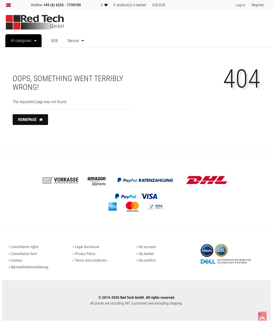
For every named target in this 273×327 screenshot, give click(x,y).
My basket (146, 253)
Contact (16, 260)
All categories (21, 40)
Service (74, 40)
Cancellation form (24, 253)
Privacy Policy (85, 253)
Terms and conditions (91, 260)
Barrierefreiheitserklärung (29, 267)
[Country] (8, 5)
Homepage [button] (30, 119)
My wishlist (147, 260)
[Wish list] (104, 5)
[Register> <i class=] (258, 5)
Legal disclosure (87, 247)
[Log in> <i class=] (240, 5)
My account (147, 247)
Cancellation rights (25, 247)
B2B (54, 40)
